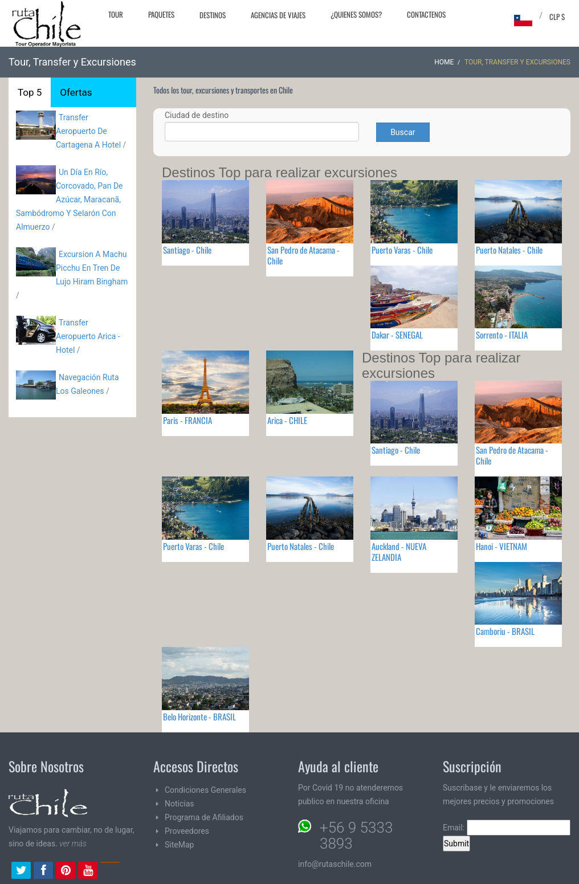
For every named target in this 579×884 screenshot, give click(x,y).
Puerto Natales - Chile (509, 249)
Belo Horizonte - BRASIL (199, 716)
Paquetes (161, 14)
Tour (115, 14)
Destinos (212, 15)
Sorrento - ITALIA (502, 334)
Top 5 (30, 92)
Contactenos (426, 14)
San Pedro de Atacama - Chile (303, 255)
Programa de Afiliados (204, 817)
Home (444, 62)
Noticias (179, 803)
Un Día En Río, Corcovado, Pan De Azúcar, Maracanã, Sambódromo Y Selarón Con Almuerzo (69, 199)
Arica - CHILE (287, 420)
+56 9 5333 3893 (356, 835)
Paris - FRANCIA (187, 420)
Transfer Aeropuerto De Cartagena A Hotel (88, 131)
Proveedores (187, 831)
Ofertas (76, 92)
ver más (73, 843)
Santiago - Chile (187, 249)
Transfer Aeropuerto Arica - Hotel (88, 336)
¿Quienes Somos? (356, 14)
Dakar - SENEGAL (397, 334)
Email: (506, 828)
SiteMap (179, 844)
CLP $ (557, 16)
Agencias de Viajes (278, 15)
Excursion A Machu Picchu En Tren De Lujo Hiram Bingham (92, 268)
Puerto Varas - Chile (402, 249)
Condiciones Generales (205, 790)
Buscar (402, 132)
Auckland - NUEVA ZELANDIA (399, 551)
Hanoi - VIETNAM (501, 546)
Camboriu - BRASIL (505, 631)
